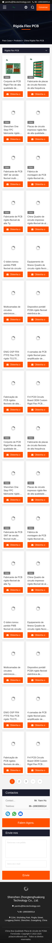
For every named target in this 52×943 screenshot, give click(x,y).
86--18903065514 (41, 2)
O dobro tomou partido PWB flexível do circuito (12, 265)
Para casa (6, 40)
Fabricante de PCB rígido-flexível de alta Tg (13, 220)
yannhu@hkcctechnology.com (16, 2)
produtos (17, 40)
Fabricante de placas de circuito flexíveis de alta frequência (37, 84)
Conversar (43, 7)
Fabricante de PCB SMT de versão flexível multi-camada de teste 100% (13, 178)
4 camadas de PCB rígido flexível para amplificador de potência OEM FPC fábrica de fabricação (37, 359)
